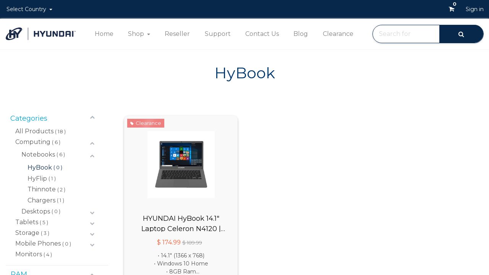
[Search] (461, 34)
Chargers (41, 200)
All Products (34, 131)
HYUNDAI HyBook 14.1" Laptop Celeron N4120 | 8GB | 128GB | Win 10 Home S (180, 223)
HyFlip (37, 178)
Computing (32, 142)
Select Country (27, 9)
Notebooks (38, 154)
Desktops (35, 211)
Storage (27, 232)
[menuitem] (103, 34)
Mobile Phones (38, 243)
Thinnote (42, 189)
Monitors (28, 254)
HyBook (40, 167)
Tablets (26, 222)
